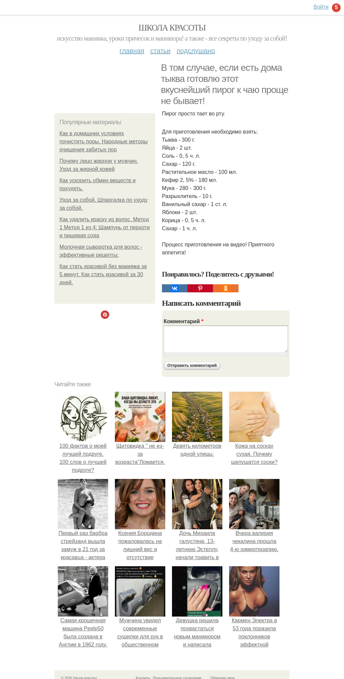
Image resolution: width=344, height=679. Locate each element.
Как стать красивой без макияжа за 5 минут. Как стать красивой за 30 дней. (103, 274)
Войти (321, 7)
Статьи (160, 50)
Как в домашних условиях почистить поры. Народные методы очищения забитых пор (103, 141)
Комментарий (183, 321)
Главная (132, 50)
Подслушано (196, 50)
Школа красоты (172, 28)
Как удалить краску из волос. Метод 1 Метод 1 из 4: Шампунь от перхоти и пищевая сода (104, 227)
